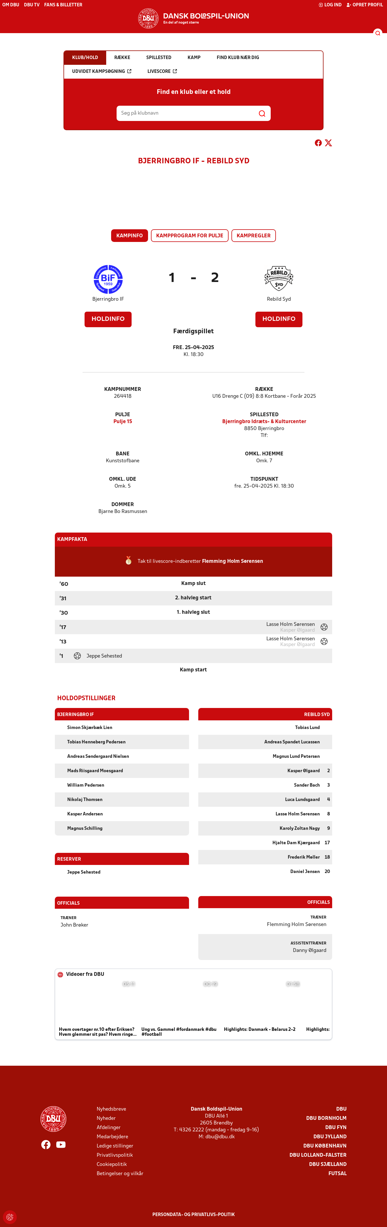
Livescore (162, 71)
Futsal (337, 1173)
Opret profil (364, 4)
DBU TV (32, 5)
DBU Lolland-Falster (318, 1155)
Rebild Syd (279, 299)
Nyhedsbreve (111, 1109)
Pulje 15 (122, 421)
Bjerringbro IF (108, 299)
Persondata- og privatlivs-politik (193, 1215)
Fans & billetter (63, 5)
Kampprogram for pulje (189, 236)
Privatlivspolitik (115, 1155)
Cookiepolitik (112, 1164)
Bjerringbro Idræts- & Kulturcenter (264, 421)
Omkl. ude (122, 479)
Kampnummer (122, 389)
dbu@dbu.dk (220, 1136)
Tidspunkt (264, 479)
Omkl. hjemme (264, 454)
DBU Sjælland (328, 1164)
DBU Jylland (330, 1136)
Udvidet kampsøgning (101, 71)
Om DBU (10, 5)
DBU (341, 1109)
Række (264, 389)
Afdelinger (109, 1127)
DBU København (325, 1145)
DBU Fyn (336, 1127)
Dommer (122, 504)
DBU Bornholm (326, 1118)
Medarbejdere (112, 1136)
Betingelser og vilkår (120, 1173)
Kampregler (254, 236)
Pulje (122, 414)
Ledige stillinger (115, 1145)
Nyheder (106, 1118)
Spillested (264, 414)
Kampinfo (129, 236)
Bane (123, 454)
